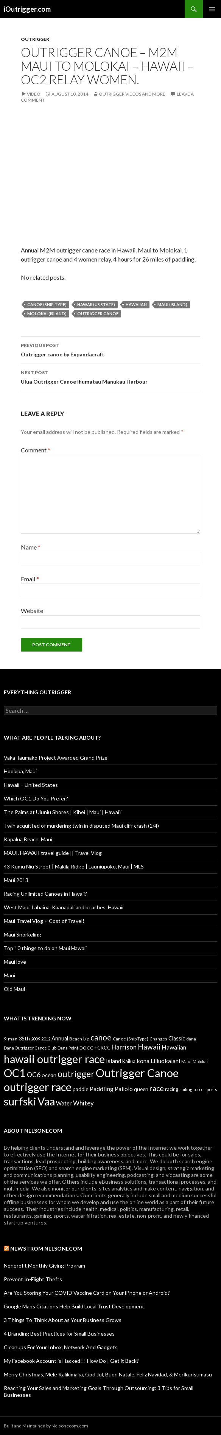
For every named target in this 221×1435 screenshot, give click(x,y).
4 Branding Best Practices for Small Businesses (59, 1333)
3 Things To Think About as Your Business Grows (62, 1320)
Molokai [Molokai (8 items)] (200, 1061)
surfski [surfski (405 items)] (20, 1101)
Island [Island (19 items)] (113, 1060)
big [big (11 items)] (86, 1039)
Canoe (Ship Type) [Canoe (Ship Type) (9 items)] (130, 1038)
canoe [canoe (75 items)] (101, 1037)
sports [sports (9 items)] (210, 1089)
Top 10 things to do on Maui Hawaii (45, 948)
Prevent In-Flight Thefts (33, 1279)
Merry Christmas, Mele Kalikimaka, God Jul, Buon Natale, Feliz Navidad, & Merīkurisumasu (108, 1374)
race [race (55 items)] (156, 1088)
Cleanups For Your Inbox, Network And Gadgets (61, 1347)
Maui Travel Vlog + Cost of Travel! (44, 921)
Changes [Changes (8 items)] (158, 1038)
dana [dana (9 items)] (191, 1038)
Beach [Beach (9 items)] (75, 1038)
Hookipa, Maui (20, 771)
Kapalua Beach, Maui (28, 839)
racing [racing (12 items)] (171, 1089)
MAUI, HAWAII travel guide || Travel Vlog (53, 853)
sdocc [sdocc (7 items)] (198, 1089)
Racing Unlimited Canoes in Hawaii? (45, 893)
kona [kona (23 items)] (143, 1060)
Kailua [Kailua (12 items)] (128, 1061)
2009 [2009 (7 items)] (35, 1038)
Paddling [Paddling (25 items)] (102, 1088)
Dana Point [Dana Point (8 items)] (68, 1047)
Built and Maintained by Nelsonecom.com (46, 1426)
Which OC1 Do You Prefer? (36, 798)
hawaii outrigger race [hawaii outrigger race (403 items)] (54, 1058)
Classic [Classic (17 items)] (176, 1038)
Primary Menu (212, 9)
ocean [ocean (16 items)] (49, 1075)
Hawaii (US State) (96, 304)
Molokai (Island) (47, 313)
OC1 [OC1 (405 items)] (15, 1072)
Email (30, 578)
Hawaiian (136, 304)
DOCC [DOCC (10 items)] (86, 1048)
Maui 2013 (16, 880)
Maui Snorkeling (22, 934)
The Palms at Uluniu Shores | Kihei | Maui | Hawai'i (62, 812)
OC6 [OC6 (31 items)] (33, 1075)
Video (33, 94)
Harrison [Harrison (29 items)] (124, 1047)
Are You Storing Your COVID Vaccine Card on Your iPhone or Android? (87, 1292)
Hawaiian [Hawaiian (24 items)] (174, 1047)
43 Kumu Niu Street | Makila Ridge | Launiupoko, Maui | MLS (74, 866)
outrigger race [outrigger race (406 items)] (38, 1086)
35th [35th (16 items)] (24, 1038)
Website (32, 610)
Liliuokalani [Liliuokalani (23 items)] (165, 1060)
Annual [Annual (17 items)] (59, 1038)
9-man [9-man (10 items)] (10, 1039)
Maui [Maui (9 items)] (186, 1061)
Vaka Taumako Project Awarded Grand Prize (55, 757)
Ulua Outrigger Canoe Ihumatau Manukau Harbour (110, 376)
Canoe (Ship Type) (47, 304)
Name (30, 547)
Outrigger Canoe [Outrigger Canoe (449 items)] (137, 1072)
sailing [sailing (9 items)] (185, 1089)
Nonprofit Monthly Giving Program (44, 1265)
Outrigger (35, 39)
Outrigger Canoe (97, 313)
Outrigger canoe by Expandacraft (110, 349)
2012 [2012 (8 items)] (45, 1038)
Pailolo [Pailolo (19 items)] (124, 1088)
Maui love (15, 961)
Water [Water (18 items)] (64, 1103)
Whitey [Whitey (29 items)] (83, 1103)
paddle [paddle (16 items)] (81, 1089)
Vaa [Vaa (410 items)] (46, 1101)
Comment (35, 450)
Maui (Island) (172, 304)
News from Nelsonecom (46, 1248)
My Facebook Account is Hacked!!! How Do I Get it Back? (71, 1361)
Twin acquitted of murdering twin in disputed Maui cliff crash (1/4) (81, 825)
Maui (9, 975)
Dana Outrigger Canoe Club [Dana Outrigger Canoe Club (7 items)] (30, 1047)
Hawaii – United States (31, 785)
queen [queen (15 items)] (141, 1089)
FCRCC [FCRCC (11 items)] (102, 1048)
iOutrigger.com (27, 9)
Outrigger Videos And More (132, 94)
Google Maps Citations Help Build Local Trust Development (74, 1306)
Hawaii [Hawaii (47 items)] (149, 1046)
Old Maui (14, 989)
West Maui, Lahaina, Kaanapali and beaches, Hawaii (63, 907)
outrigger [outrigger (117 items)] (76, 1073)
